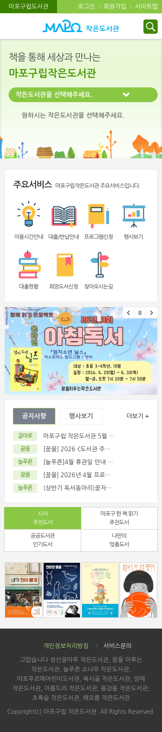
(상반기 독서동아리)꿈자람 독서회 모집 (93, 488)
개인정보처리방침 (66, 646)
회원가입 (115, 6)
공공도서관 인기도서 (42, 540)
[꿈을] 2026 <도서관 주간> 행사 (85, 449)
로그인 (86, 6)
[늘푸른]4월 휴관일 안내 (74, 462)
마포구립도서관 (28, 6)
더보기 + (137, 416)
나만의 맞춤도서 (119, 540)
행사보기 (81, 416)
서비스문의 (117, 646)
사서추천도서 (42, 518)
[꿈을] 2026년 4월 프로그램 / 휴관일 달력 (97, 475)
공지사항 (34, 416)
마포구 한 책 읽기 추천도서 (119, 518)
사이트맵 (146, 6)
